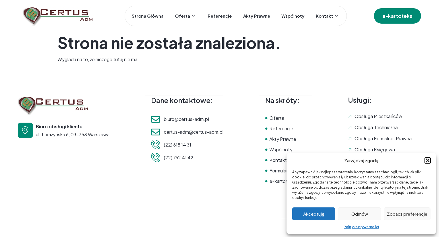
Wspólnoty (293, 15)
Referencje (220, 15)
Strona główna (147, 15)
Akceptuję (313, 214)
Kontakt (327, 16)
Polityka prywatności (361, 227)
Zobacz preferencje (407, 214)
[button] (427, 160)
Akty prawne (256, 15)
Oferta (185, 16)
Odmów (359, 214)
